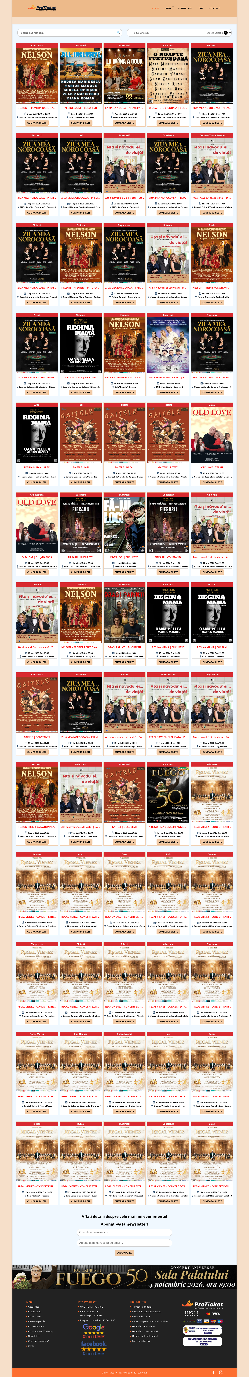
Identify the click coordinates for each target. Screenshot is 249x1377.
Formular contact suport (145, 1331)
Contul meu (34, 1316)
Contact (214, 8)
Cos (201, 8)
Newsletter (34, 1336)
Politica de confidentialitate (146, 1311)
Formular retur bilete (143, 1326)
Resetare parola (36, 1321)
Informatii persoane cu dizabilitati (150, 1321)
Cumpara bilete (37, 122)
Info (168, 8)
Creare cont (34, 1311)
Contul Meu (185, 8)
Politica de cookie (141, 1316)
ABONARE (124, 1252)
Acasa (155, 8)
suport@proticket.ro (91, 1315)
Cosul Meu (34, 1306)
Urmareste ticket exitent (145, 1336)
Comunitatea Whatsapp (40, 1331)
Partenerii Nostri (141, 1341)
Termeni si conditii (142, 1306)
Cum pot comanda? (38, 1341)
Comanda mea (36, 1326)
